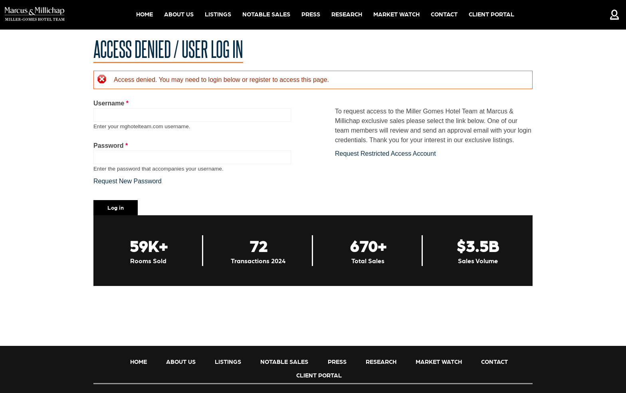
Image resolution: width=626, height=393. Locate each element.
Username (111, 103)
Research (346, 14)
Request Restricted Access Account (385, 153)
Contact (444, 14)
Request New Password (127, 181)
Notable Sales (266, 14)
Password (110, 145)
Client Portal (491, 14)
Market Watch (396, 14)
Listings (218, 14)
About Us (178, 15)
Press (310, 14)
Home (144, 14)
